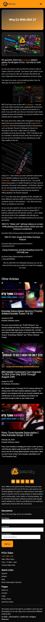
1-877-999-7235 (7, 556)
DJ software (26, 60)
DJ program (29, 104)
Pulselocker (6, 180)
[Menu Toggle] (41, 3)
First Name (5, 518)
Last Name (5, 526)
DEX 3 (4, 65)
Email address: (21, 536)
